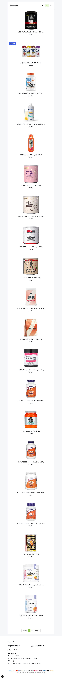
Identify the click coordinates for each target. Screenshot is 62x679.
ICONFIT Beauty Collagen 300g (31, 185)
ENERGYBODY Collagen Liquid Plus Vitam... (31, 124)
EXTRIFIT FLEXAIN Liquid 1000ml (31, 155)
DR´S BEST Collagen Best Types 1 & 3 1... (31, 93)
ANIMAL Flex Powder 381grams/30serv (31, 32)
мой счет (11, 650)
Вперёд (36, 631)
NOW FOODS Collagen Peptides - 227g (31, 462)
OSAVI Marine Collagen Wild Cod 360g (31, 615)
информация (13, 646)
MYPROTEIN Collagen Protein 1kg (31, 339)
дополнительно (37, 646)
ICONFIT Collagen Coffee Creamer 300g (31, 216)
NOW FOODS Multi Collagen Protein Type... (31, 492)
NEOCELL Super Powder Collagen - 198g (31, 370)
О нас (10, 642)
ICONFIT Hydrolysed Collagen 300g (31, 247)
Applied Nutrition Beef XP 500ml (31, 63)
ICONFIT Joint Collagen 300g (31, 278)
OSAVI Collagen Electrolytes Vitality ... (31, 585)
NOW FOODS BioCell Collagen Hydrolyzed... (31, 400)
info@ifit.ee (14, 661)
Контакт (11, 654)
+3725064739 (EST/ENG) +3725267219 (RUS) (25, 663)
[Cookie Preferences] (2, 676)
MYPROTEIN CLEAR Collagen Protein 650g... (31, 308)
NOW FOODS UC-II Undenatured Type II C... (31, 523)
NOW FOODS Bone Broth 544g (31, 431)
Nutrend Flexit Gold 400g (31, 554)
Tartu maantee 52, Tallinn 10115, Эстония (24, 658)
